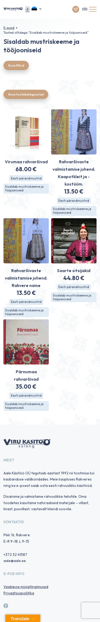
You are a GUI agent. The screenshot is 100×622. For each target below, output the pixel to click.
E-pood (8, 28)
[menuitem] (36, 9)
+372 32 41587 (15, 554)
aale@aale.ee (14, 560)
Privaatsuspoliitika (18, 593)
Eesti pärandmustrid (26, 178)
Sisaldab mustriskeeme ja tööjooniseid (24, 188)
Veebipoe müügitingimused (25, 586)
